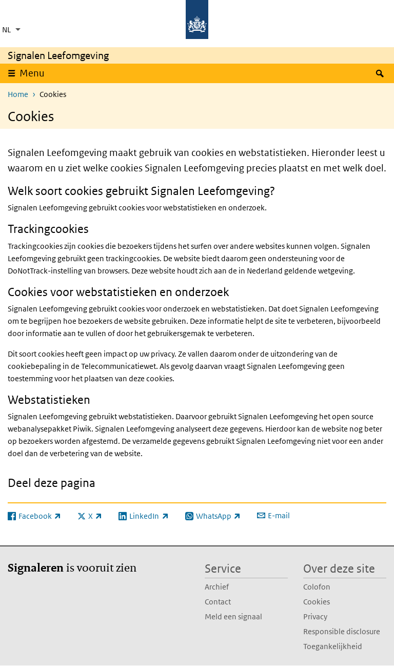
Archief (217, 587)
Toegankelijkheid (332, 646)
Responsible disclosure (341, 631)
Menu (32, 73)
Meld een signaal (233, 616)
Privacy (315, 616)
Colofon (316, 587)
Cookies (316, 601)
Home (18, 94)
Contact (218, 601)
